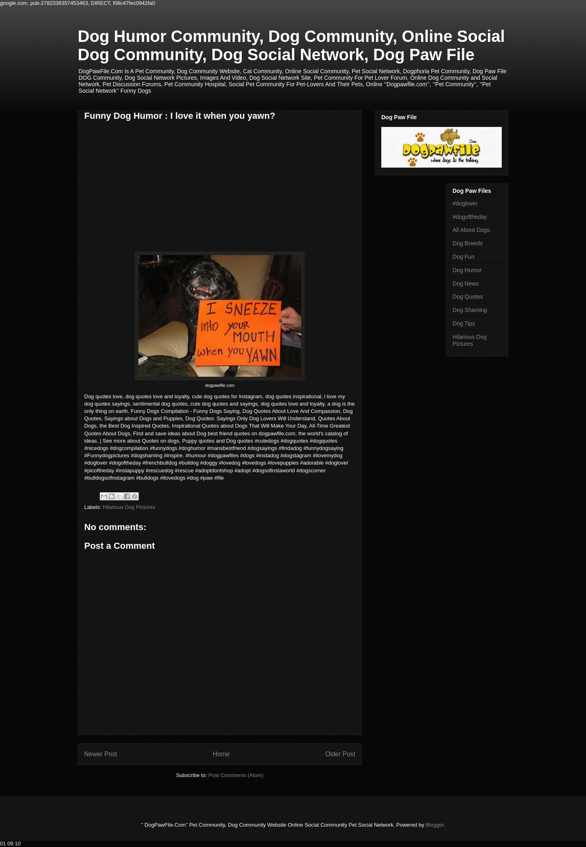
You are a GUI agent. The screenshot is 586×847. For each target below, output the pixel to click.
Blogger (435, 825)
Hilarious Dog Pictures (129, 507)
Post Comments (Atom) (235, 775)
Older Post (340, 754)
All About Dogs (471, 230)
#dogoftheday (470, 217)
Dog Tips (464, 323)
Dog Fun (463, 256)
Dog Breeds (468, 243)
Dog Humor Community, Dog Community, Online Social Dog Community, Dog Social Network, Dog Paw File (291, 45)
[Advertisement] (152, 191)
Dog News (466, 283)
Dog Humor (467, 270)
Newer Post (100, 754)
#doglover (465, 203)
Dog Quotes (468, 296)
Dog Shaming (470, 310)
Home (221, 754)
